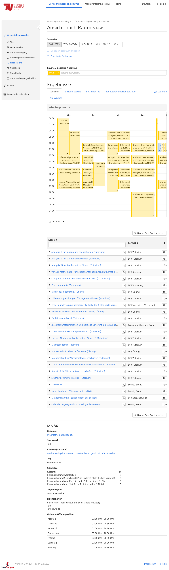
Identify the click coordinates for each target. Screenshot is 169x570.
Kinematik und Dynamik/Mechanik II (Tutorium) (76, 331)
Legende (160, 91)
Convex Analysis (115, 145)
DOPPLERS (63, 120)
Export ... (56, 221)
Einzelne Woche (73, 91)
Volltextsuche (15, 47)
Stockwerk (53, 440)
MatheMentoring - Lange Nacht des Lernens (74, 397)
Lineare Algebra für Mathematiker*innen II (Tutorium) (79, 338)
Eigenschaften (54, 498)
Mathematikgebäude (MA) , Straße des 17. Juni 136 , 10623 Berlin (81, 453)
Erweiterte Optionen (59, 56)
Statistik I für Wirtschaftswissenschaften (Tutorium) (78, 371)
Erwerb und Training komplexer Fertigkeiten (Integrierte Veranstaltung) (88, 304)
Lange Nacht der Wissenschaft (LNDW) (71, 391)
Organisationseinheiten (16, 94)
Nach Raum (14, 62)
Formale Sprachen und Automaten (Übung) (103, 145)
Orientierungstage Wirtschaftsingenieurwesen (75, 404)
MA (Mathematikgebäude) (60, 434)
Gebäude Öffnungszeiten (60, 514)
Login (161, 3)
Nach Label (13, 67)
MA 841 (76, 163)
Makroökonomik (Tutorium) (65, 344)
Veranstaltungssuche (16, 35)
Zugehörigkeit (54, 489)
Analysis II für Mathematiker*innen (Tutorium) (75, 258)
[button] (67, 153)
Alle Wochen (56, 97)
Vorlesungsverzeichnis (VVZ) (64, 3)
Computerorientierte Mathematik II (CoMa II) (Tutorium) (80, 278)
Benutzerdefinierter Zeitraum (121, 91)
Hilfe (118, 3)
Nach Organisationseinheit (21, 57)
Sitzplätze (52, 467)
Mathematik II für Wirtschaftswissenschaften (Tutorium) (80, 357)
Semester (52, 39)
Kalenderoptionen (58, 107)
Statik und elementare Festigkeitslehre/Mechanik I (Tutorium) (83, 364)
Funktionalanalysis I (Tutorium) (67, 318)
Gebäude (52, 431)
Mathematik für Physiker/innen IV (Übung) (73, 351)
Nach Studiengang (17, 52)
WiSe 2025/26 (70, 44)
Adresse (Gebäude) (57, 449)
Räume (8, 85)
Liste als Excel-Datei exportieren (149, 233)
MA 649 (75, 172)
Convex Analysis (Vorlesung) (66, 285)
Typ (49, 458)
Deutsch (146, 3)
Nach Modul (14, 73)
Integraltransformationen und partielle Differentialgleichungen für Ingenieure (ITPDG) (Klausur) (101, 324)
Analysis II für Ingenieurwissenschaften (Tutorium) (78, 251)
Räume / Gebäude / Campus (62, 67)
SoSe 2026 (86, 44)
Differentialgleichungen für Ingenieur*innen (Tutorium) (80, 298)
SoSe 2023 (54, 44)
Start (11, 42)
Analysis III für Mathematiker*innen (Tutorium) (76, 265)
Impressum (150, 563)
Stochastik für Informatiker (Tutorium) (150, 145)
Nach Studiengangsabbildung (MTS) (23, 78)
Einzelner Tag (93, 91)
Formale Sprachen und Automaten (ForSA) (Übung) (77, 311)
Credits (163, 563)
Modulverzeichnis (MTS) (97, 3)
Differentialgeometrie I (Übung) (73, 157)
